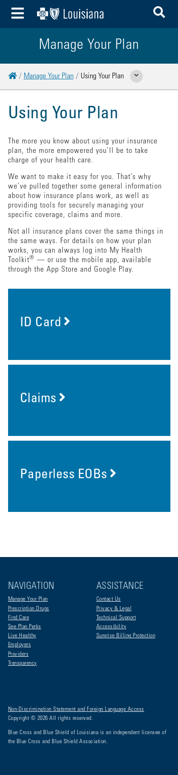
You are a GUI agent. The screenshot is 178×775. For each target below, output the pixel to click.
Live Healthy (22, 636)
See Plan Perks (24, 627)
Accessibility (111, 627)
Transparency (22, 663)
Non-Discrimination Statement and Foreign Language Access (76, 709)
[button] (159, 14)
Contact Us (108, 599)
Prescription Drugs (28, 609)
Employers (19, 645)
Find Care (18, 618)
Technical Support (116, 618)
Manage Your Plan (49, 76)
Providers (18, 654)
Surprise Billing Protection (126, 636)
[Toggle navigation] (18, 14)
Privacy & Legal (114, 609)
